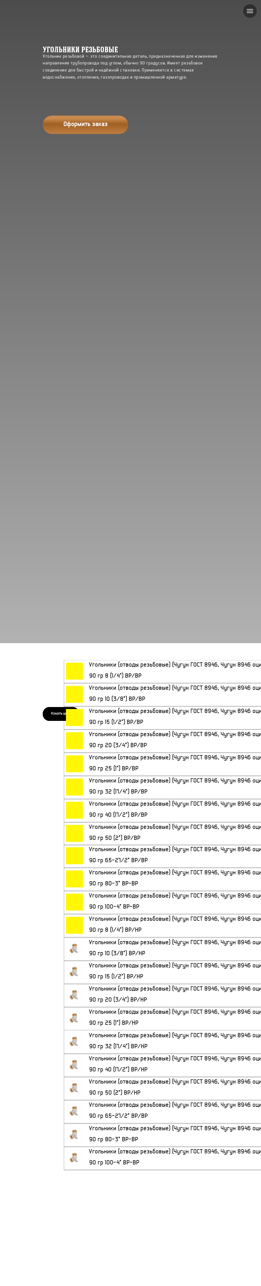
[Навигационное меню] (250, 11)
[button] (85, 125)
